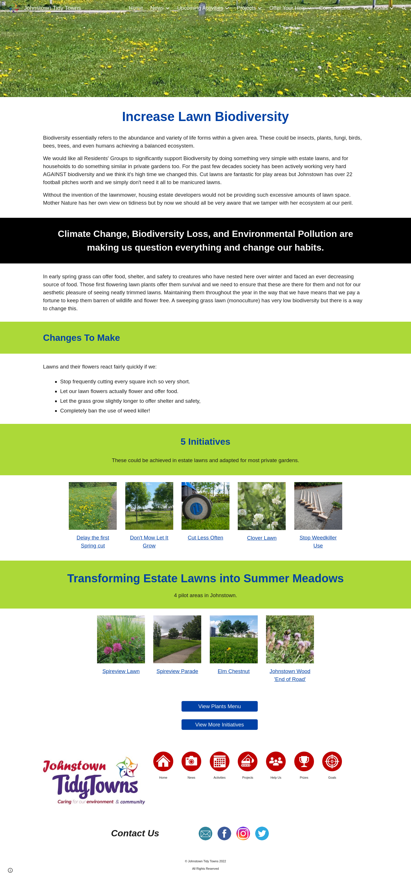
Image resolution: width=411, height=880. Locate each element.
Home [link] (136, 8)
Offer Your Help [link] (287, 8)
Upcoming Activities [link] (200, 8)
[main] (205, 117)
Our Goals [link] (376, 8)
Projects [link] (246, 8)
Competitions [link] (334, 8)
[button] (404, 8)
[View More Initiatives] (219, 724)
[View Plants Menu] (219, 706)
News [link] (157, 8)
